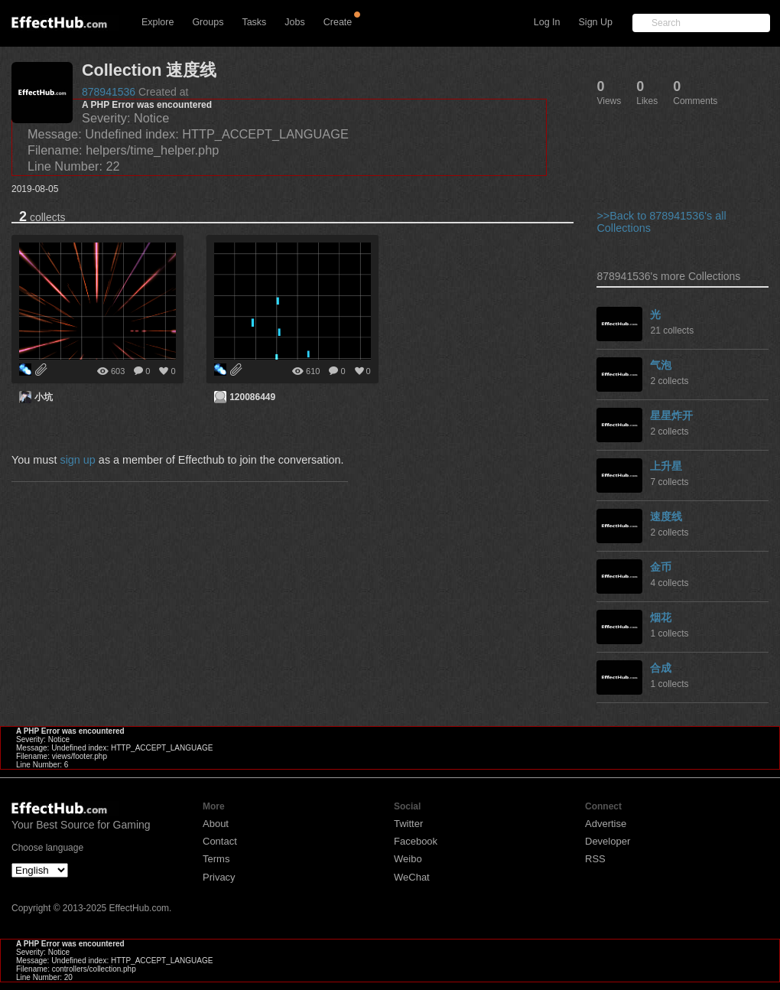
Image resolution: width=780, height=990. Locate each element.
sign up (77, 460)
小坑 (43, 397)
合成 (660, 668)
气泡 (660, 365)
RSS (595, 859)
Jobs (294, 22)
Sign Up (596, 22)
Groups (207, 22)
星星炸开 (671, 415)
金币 (660, 567)
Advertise (605, 823)
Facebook (415, 841)
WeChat (412, 877)
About (216, 823)
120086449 (252, 397)
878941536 (108, 92)
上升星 (666, 466)
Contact (220, 841)
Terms (216, 859)
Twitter (408, 823)
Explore (157, 22)
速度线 (666, 516)
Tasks (254, 22)
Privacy (219, 877)
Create (338, 22)
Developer (607, 841)
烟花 (660, 617)
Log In (547, 22)
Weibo (408, 859)
